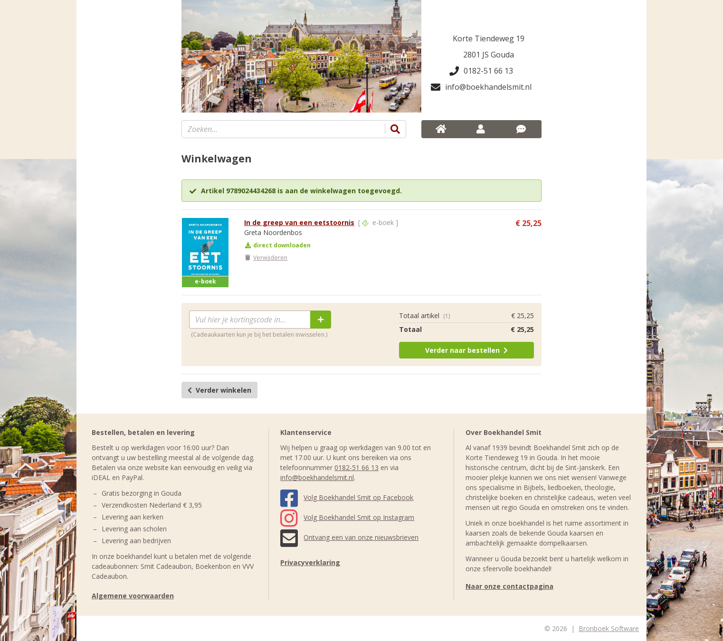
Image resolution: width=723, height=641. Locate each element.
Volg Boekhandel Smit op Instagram (347, 517)
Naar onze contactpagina (509, 586)
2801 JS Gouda (488, 54)
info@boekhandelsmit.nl (481, 87)
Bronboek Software (609, 628)
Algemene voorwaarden (133, 595)
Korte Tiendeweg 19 (488, 38)
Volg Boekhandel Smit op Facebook (346, 497)
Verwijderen (265, 258)
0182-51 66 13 (481, 71)
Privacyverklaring (310, 562)
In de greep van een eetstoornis (299, 222)
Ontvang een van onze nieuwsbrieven (349, 537)
